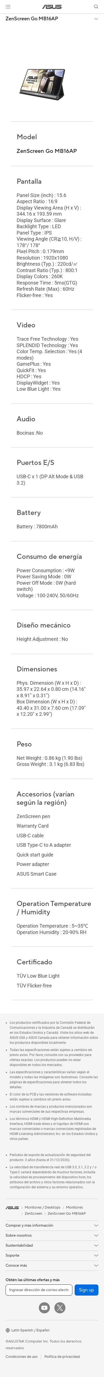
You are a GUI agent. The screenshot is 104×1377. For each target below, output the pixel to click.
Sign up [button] (86, 1290)
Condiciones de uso (22, 1356)
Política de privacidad (62, 1356)
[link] (52, 7)
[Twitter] (59, 1307)
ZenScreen (33, 1213)
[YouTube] (44, 1307)
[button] (8, 6)
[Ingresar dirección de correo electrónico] (39, 1290)
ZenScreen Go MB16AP (32, 19)
